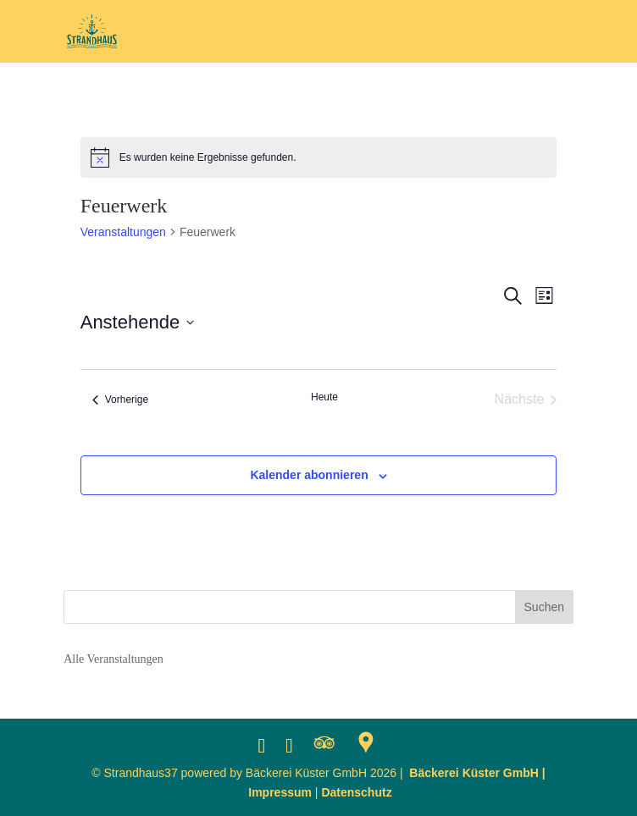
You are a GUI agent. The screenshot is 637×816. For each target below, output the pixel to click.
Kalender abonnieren (309, 475)
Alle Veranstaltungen (113, 659)
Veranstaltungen (123, 232)
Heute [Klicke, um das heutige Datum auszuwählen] (324, 397)
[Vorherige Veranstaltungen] (120, 399)
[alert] (318, 157)
